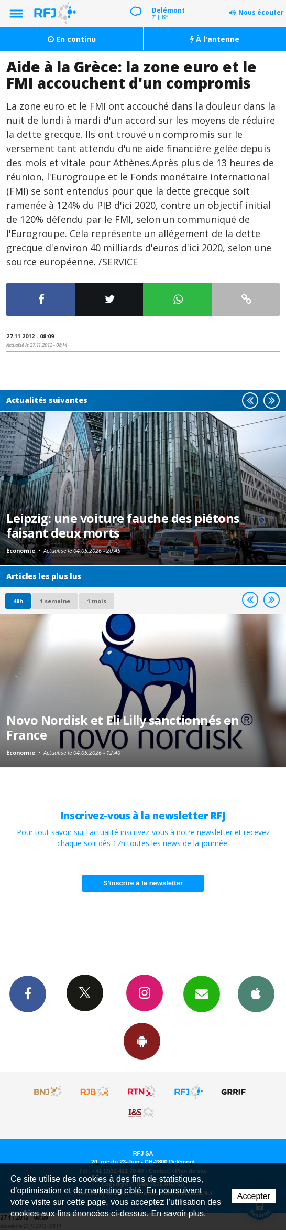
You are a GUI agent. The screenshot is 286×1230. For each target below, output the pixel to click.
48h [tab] (18, 601)
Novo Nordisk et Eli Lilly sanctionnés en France (122, 727)
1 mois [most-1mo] (96, 601)
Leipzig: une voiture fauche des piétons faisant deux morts (122, 525)
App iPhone (256, 993)
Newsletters (201, 993)
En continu (72, 39)
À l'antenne (214, 39)
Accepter (253, 1196)
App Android (142, 1040)
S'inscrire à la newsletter (143, 883)
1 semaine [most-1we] (55, 601)
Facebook (27, 993)
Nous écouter (261, 12)
